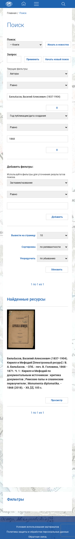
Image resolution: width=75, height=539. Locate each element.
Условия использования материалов (37, 526)
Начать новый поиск (57, 59)
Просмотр (56, 400)
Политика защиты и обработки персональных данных (38, 531)
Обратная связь (37, 536)
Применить (32, 59)
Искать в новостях (58, 44)
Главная (12, 13)
